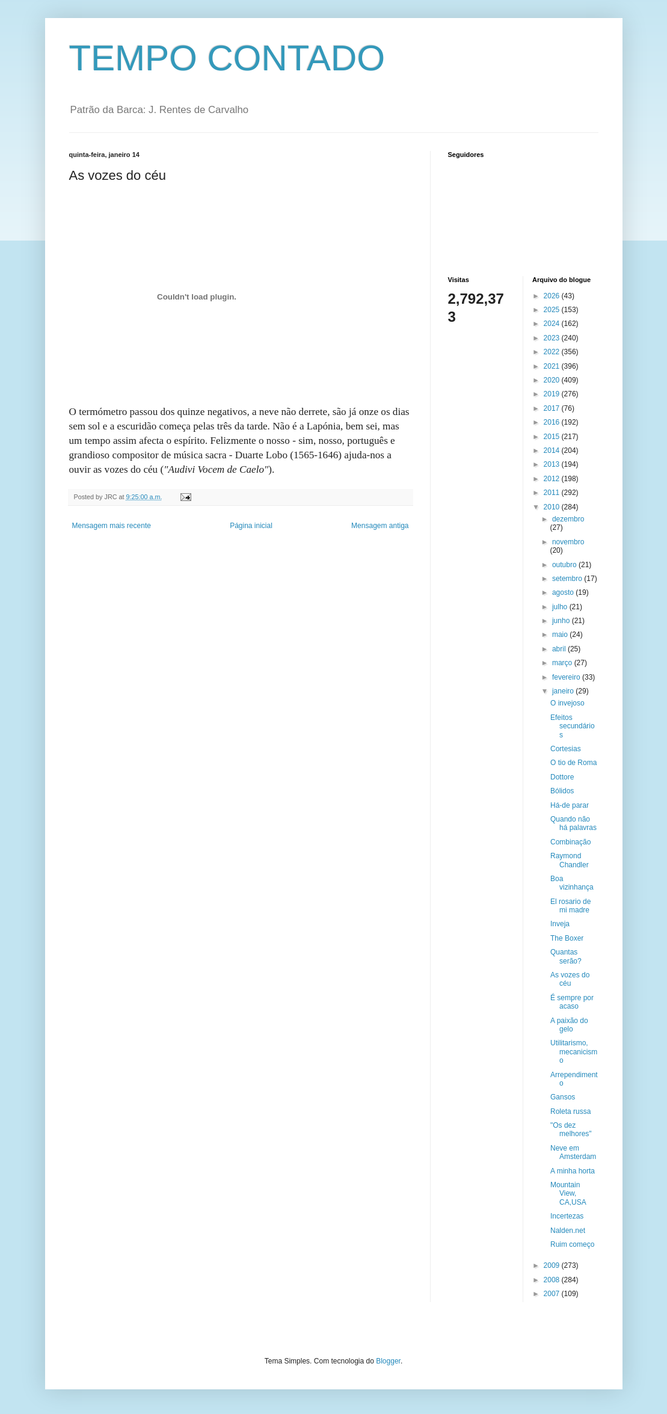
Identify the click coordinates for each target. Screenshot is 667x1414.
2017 (553, 408)
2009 (553, 1265)
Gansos (562, 1097)
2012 (553, 479)
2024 (553, 323)
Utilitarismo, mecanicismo (573, 1052)
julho (561, 607)
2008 (553, 1280)
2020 (553, 380)
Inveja (560, 924)
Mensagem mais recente (111, 525)
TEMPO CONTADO (227, 58)
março (563, 663)
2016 (553, 422)
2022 (553, 352)
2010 (553, 507)
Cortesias (565, 749)
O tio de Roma (573, 762)
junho (562, 620)
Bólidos (562, 791)
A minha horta (572, 1171)
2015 (553, 436)
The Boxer (566, 938)
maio (561, 634)
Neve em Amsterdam (573, 1152)
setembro (568, 578)
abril (560, 649)
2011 (553, 492)
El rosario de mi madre (570, 905)
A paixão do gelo (569, 1024)
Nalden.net (567, 1230)
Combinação (570, 842)
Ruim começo (572, 1244)
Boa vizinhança (572, 883)
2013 (553, 464)
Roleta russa (570, 1111)
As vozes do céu (569, 979)
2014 (553, 450)
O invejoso (567, 703)
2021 (553, 366)
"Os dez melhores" (571, 1129)
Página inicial (251, 525)
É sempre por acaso (572, 1002)
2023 (553, 338)
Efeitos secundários (572, 726)
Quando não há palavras (573, 823)
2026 (553, 296)
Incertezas (566, 1216)
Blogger (388, 1361)
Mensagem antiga (379, 525)
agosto (564, 592)
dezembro (568, 519)
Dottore (562, 777)
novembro (568, 542)
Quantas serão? (566, 956)
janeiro (564, 691)
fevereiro (567, 677)
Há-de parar (569, 805)
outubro (565, 565)
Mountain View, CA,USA (568, 1194)
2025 (553, 310)
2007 (553, 1294)
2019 (553, 394)
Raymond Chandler (569, 860)
